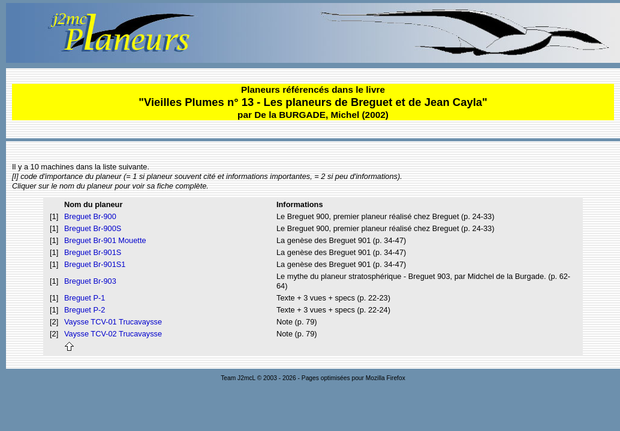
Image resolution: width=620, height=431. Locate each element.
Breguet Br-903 (90, 281)
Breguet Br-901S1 (94, 264)
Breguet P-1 (84, 297)
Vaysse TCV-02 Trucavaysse (113, 333)
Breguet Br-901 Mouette (105, 240)
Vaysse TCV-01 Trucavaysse (113, 321)
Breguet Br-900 (90, 216)
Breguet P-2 (84, 309)
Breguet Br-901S (92, 252)
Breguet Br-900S (92, 228)
